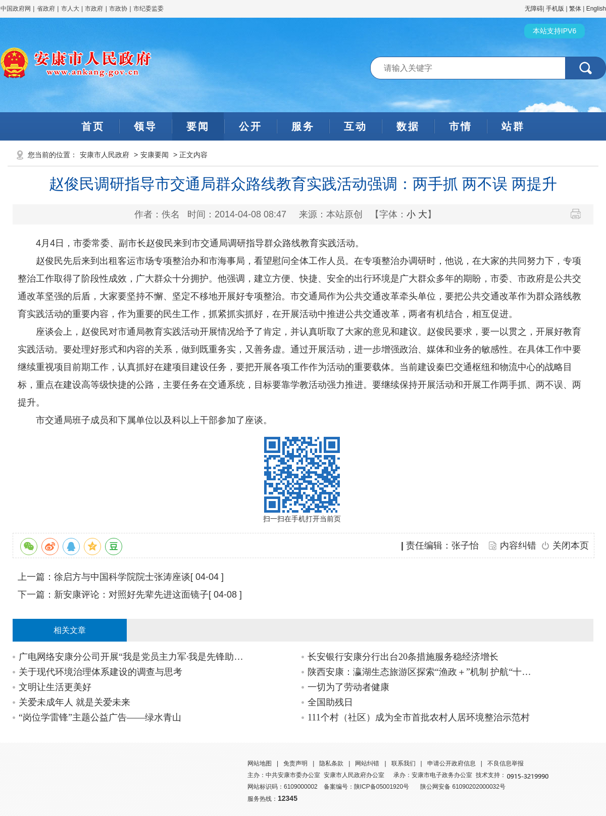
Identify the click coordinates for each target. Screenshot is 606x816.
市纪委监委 (148, 8)
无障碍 (534, 8)
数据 (408, 126)
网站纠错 (367, 763)
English (596, 8)
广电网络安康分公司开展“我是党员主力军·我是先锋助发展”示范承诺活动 (134, 657)
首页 (93, 126)
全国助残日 (330, 702)
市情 (460, 126)
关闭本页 (570, 545)
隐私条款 (331, 763)
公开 (250, 126)
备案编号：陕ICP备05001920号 (366, 786)
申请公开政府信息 (451, 763)
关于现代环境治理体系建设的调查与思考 (100, 672)
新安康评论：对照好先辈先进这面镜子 (131, 595)
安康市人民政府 (104, 155)
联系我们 (403, 763)
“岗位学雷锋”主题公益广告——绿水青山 (100, 717)
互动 (355, 126)
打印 (579, 213)
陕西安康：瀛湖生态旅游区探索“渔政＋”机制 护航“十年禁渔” (423, 672)
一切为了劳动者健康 (348, 687)
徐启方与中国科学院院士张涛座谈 (122, 577)
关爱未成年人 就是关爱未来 (74, 702)
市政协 (118, 8)
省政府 (47, 8)
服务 (303, 126)
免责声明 (295, 763)
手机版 (555, 8)
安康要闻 (154, 155)
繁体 (575, 8)
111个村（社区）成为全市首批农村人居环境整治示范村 (419, 717)
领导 (145, 126)
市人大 (70, 8)
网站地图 (259, 763)
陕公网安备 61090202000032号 (463, 786)
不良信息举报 (505, 763)
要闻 (198, 126)
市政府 (94, 8)
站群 (513, 126)
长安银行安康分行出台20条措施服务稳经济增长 (403, 657)
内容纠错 (518, 545)
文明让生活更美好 (55, 687)
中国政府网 (16, 8)
